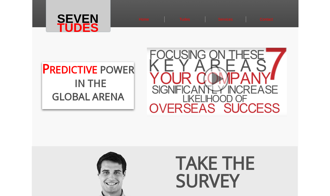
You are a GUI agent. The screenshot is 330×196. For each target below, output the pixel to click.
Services (225, 19)
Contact (266, 19)
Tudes (185, 19)
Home (144, 19)
